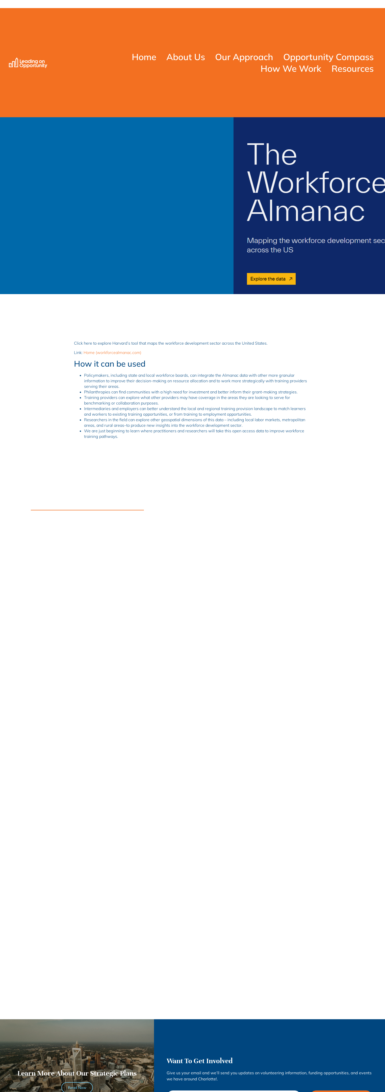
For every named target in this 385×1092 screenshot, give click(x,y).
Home (144, 56)
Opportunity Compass (328, 56)
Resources (352, 68)
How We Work (291, 68)
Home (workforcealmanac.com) (112, 352)
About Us (185, 56)
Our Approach (244, 56)
